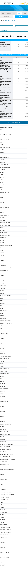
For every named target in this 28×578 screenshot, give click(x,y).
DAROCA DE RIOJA (4, 270)
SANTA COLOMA (3, 451)
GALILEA (2, 293)
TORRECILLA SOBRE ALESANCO (7, 494)
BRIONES (2, 212)
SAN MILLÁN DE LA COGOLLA (6, 444)
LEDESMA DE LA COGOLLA (5, 341)
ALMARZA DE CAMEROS (5, 157)
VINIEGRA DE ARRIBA (4, 557)
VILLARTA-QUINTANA (4, 545)
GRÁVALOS (2, 303)
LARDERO (2, 338)
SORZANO (2, 474)
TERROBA (2, 482)
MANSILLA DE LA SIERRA (5, 356)
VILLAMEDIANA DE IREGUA (5, 529)
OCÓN (1, 393)
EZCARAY (2, 280)
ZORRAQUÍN (2, 565)
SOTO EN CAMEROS (4, 479)
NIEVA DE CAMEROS (4, 388)
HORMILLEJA (3, 318)
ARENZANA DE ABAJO (4, 164)
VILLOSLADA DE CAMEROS (5, 552)
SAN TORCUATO (3, 461)
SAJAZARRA (2, 439)
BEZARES (2, 202)
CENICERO (2, 242)
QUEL (1, 419)
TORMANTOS (3, 489)
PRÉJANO (2, 416)
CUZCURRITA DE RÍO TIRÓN (6, 268)
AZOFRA (2, 182)
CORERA (2, 260)
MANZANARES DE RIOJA (5, 358)
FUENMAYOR (2, 288)
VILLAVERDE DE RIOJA (5, 550)
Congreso (6, 16)
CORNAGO (2, 263)
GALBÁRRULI (2, 290)
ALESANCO (2, 149)
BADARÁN (2, 185)
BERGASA (2, 197)
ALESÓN (2, 152)
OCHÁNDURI (2, 391)
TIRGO (1, 484)
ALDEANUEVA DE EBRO (5, 147)
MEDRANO (2, 363)
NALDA (1, 378)
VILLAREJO (2, 540)
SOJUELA (2, 472)
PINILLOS (2, 409)
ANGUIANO (2, 162)
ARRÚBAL (2, 174)
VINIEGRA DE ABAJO (4, 555)
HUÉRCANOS (3, 326)
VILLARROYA (2, 542)
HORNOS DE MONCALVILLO (6, 323)
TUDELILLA (2, 507)
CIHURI (1, 250)
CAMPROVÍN (2, 220)
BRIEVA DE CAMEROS (4, 207)
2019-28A (8, 13)
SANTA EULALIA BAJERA (5, 456)
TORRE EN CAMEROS (4, 497)
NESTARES (2, 386)
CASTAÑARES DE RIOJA (5, 235)
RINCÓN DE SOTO (4, 431)
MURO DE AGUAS (3, 371)
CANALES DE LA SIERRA (5, 222)
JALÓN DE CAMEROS (4, 331)
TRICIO (1, 504)
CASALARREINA (3, 232)
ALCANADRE (2, 144)
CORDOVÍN (2, 258)
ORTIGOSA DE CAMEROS (5, 401)
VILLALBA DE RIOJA (4, 524)
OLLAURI (2, 399)
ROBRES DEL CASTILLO (5, 434)
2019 (3, 13)
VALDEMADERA (3, 512)
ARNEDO (2, 172)
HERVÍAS (2, 313)
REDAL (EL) (2, 426)
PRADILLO (2, 414)
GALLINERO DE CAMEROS (5, 295)
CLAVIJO (2, 255)
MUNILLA (2, 366)
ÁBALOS (2, 129)
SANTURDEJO (3, 467)
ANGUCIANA (2, 159)
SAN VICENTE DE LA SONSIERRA (7, 469)
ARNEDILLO (2, 169)
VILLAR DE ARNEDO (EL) (5, 534)
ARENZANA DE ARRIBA (5, 167)
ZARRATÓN (2, 560)
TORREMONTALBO (4, 499)
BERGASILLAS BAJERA (5, 200)
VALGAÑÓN (2, 514)
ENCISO (1, 273)
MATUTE (2, 361)
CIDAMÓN (2, 247)
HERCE (1, 308)
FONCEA (2, 283)
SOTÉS (1, 477)
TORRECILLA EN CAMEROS (5, 492)
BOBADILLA (2, 205)
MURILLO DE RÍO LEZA (4, 368)
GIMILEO (2, 298)
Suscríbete (21, 3)
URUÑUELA (2, 509)
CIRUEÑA (2, 252)
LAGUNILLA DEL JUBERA (5, 336)
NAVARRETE (2, 383)
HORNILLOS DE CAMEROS (5, 320)
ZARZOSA (2, 562)
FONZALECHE (3, 285)
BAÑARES (2, 187)
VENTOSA (2, 517)
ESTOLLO (2, 278)
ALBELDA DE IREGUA (4, 139)
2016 (14, 13)
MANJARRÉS (2, 353)
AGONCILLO (2, 132)
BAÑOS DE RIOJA (3, 190)
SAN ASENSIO (3, 441)
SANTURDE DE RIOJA (4, 464)
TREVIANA (2, 502)
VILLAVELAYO (3, 547)
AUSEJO (2, 177)
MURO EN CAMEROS (4, 373)
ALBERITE (2, 142)
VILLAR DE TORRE (4, 537)
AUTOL (1, 179)
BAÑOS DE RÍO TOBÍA (4, 192)
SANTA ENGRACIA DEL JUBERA (6, 454)
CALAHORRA (2, 217)
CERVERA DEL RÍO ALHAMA (6, 245)
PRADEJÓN (2, 411)
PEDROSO (2, 406)
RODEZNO (2, 436)
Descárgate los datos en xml (14, 122)
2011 (25, 13)
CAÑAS (1, 227)
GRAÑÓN (2, 300)
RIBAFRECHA (3, 429)
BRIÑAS (1, 210)
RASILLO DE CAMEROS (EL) (5, 424)
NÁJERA (2, 376)
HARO (1, 305)
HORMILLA (2, 315)
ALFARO (1, 154)
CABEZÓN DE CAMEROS (5, 215)
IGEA (1, 328)
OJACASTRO (2, 396)
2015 (19, 13)
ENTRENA (2, 275)
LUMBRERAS (2, 351)
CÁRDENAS (2, 230)
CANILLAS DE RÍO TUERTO (5, 225)
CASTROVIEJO (3, 237)
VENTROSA (2, 519)
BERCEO (2, 195)
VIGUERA (2, 522)
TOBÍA (1, 487)
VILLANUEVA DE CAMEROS (5, 532)
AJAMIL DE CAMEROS (4, 137)
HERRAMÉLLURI (3, 310)
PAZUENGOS (2, 404)
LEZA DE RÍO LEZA (4, 346)
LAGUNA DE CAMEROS (5, 333)
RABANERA (2, 421)
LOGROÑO (2, 348)
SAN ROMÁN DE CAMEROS (5, 449)
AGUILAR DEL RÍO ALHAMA (5, 134)
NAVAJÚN (2, 381)
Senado (21, 16)
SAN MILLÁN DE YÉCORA (5, 446)
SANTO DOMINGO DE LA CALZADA (7, 459)
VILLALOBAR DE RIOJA (5, 527)
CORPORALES (3, 265)
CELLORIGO (2, 240)
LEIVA (1, 343)
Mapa (25, 10)
